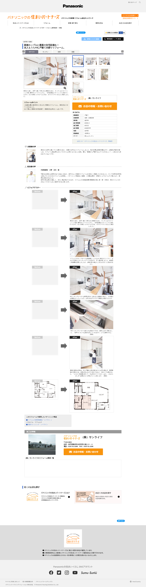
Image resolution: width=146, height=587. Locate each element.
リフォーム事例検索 (51, 28)
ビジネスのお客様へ (129, 15)
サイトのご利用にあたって (12, 581)
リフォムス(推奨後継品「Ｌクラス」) (40, 420)
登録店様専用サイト (129, 18)
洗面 (73, 52)
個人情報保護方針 (27, 581)
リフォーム (47, 23)
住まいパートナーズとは (21, 23)
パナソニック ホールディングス (44, 581)
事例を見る (99, 23)
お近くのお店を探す (125, 23)
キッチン (45, 52)
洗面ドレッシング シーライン (38, 424)
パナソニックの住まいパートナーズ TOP (33, 28)
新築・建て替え (73, 23)
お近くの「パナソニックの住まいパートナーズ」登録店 (94, 141)
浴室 (59, 52)
